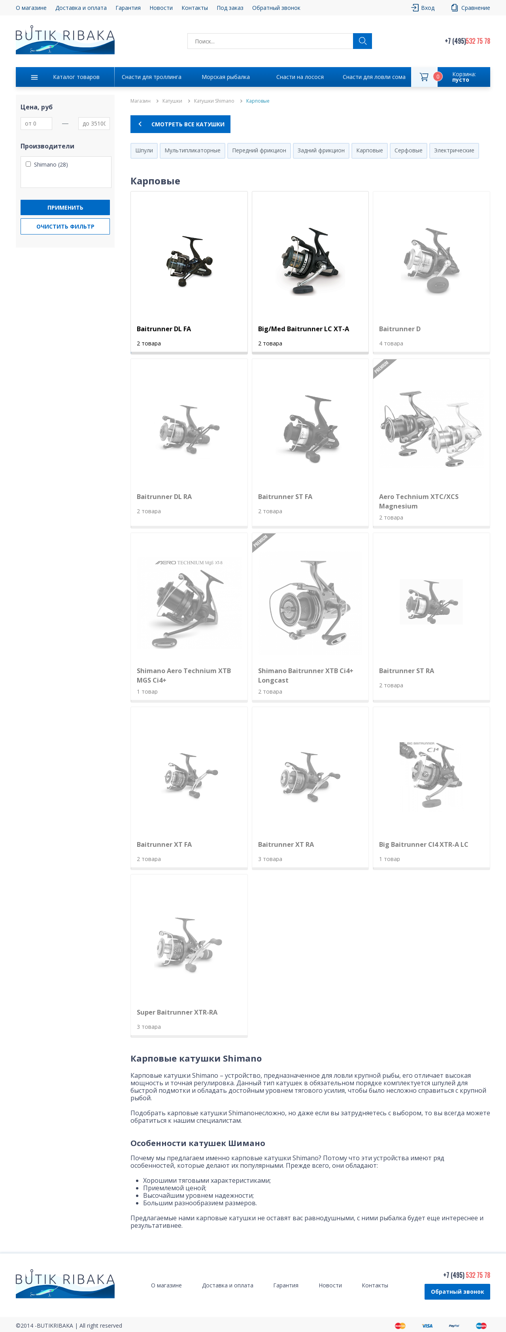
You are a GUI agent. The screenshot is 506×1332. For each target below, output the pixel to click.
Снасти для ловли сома (374, 77)
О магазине (31, 7)
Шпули (144, 150)
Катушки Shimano (214, 101)
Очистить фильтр (65, 226)
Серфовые (409, 150)
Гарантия (128, 7)
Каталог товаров (76, 77)
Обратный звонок (276, 7)
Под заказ (230, 7)
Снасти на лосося (300, 77)
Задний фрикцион (321, 150)
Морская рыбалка (226, 77)
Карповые (369, 150)
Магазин (140, 101)
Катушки (172, 101)
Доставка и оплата (81, 7)
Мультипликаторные (192, 150)
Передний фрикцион (259, 150)
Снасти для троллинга (151, 77)
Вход (427, 7)
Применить (65, 207)
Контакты (194, 7)
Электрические (454, 150)
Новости (161, 7)
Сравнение (475, 7)
